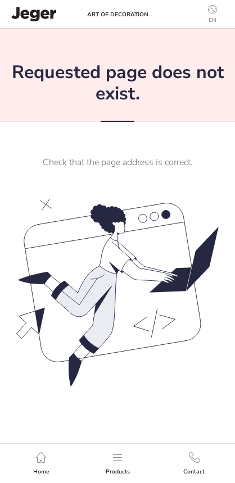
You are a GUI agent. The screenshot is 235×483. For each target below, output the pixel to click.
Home (41, 464)
